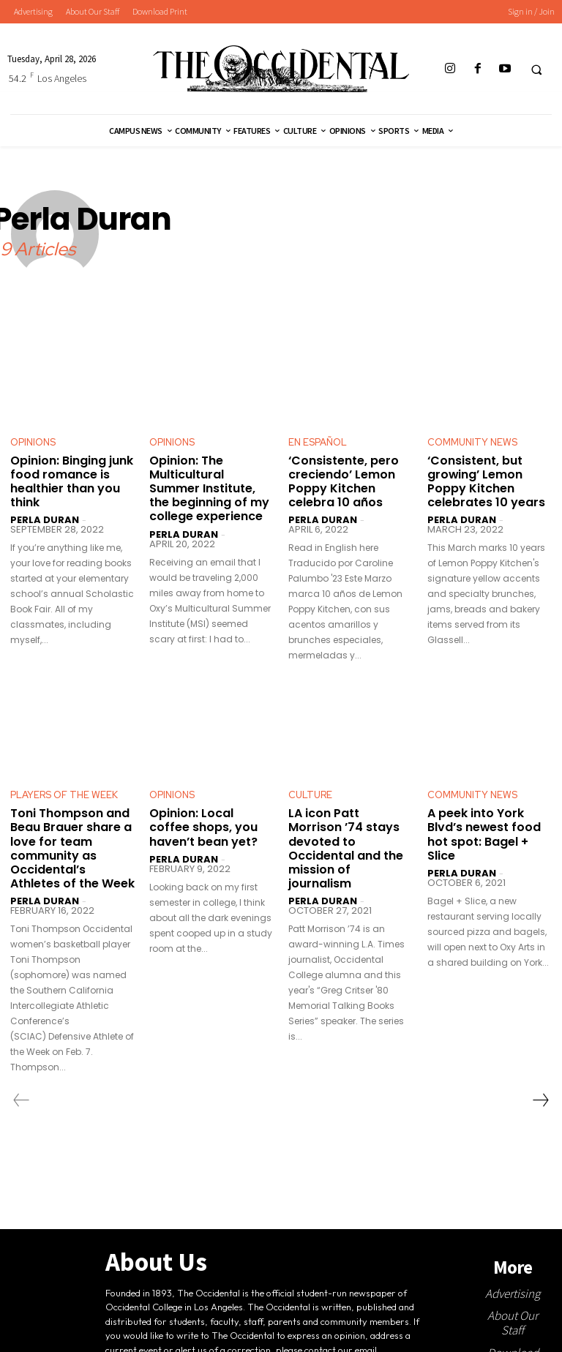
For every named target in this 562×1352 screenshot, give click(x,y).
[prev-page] (21, 1092)
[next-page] (540, 1092)
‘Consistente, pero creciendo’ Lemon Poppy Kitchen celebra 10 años (342, 479)
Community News (472, 442)
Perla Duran (44, 517)
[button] (536, 69)
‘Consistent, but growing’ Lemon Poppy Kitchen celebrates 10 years (484, 479)
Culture (310, 792)
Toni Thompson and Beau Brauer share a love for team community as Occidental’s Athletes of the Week (71, 842)
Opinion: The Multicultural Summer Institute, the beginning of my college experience (208, 486)
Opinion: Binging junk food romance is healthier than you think (71, 479)
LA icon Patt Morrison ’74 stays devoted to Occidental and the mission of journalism (350, 829)
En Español (317, 442)
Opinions (33, 442)
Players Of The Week (64, 792)
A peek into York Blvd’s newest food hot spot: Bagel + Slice (482, 829)
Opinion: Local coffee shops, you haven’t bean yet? (210, 823)
